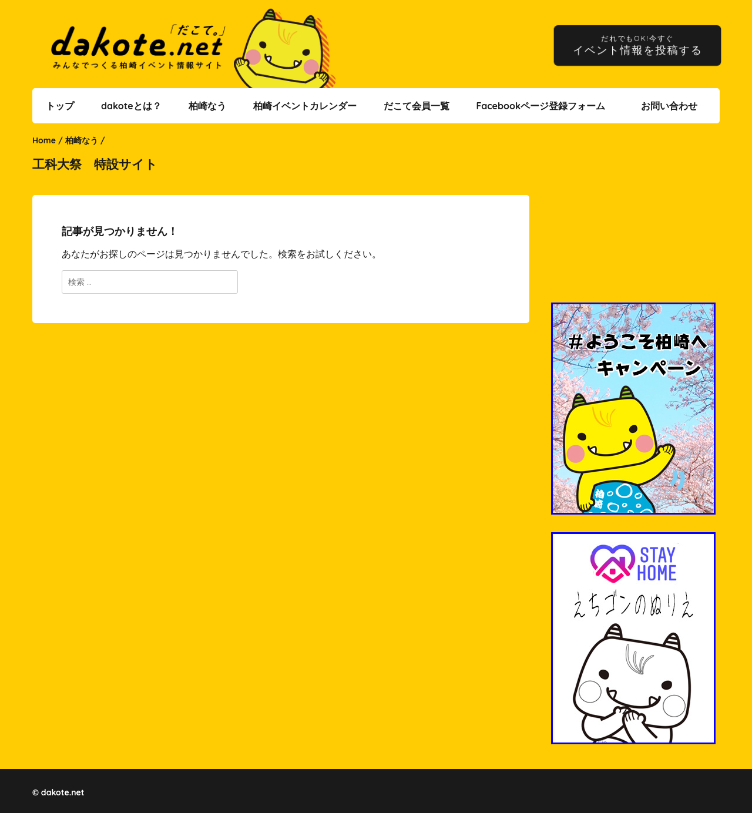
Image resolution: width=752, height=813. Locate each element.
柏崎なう (207, 106)
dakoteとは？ (131, 106)
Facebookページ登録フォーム (540, 106)
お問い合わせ (669, 106)
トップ (60, 106)
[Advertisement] (635, 220)
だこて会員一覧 (416, 106)
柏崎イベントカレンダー (305, 106)
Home (44, 140)
